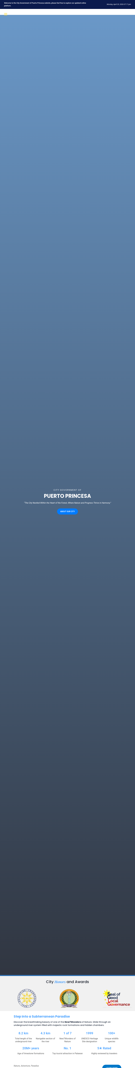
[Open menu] (5, 14)
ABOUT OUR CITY (67, 515)
